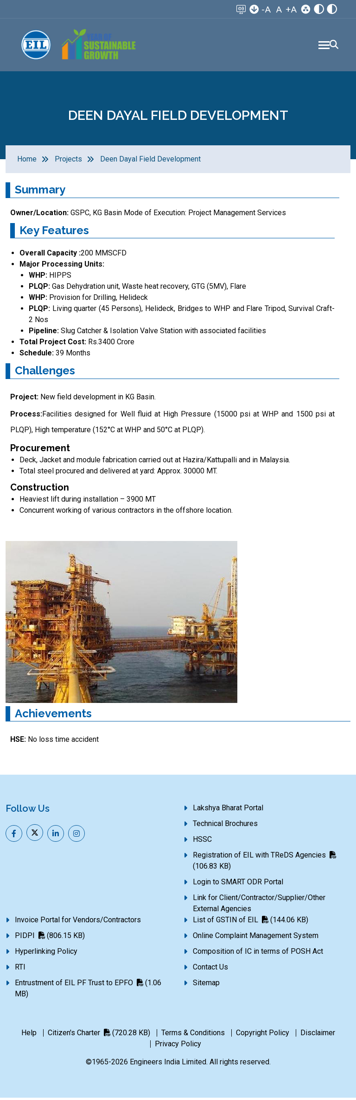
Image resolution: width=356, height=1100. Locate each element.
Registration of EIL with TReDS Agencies (264, 863)
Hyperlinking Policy (46, 953)
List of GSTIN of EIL (250, 922)
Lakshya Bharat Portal (228, 810)
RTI (20, 969)
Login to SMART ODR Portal (238, 884)
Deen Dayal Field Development (150, 161)
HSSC (202, 841)
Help (29, 1035)
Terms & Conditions (193, 1035)
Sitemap (206, 985)
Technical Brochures (225, 825)
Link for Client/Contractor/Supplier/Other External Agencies (259, 905)
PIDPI (50, 937)
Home (27, 161)
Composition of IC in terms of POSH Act (258, 953)
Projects (68, 161)
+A (291, 9)
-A (266, 9)
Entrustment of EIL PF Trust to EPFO (88, 991)
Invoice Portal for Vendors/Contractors (78, 922)
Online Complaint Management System (255, 937)
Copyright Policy (262, 1035)
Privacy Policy (178, 1046)
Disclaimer (317, 1035)
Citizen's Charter (99, 1035)
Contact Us (210, 969)
